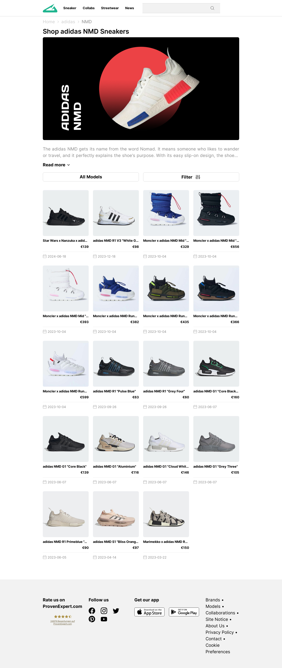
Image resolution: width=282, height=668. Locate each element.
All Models (91, 176)
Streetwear (110, 8)
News (129, 8)
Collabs (89, 8)
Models (213, 606)
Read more (57, 165)
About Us (215, 625)
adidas (68, 21)
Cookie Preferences (218, 648)
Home (49, 21)
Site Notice (217, 619)
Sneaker (69, 8)
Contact (214, 638)
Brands (213, 599)
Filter (191, 177)
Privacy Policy (220, 632)
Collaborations (220, 612)
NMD (87, 21)
